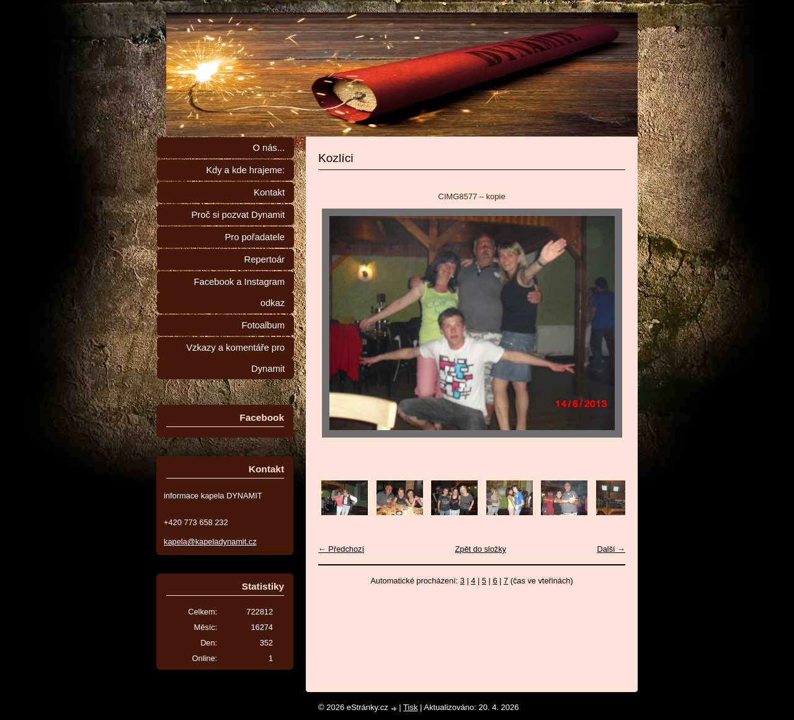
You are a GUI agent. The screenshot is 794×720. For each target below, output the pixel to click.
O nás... (268, 148)
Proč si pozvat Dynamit (238, 215)
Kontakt (269, 192)
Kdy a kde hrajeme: (245, 170)
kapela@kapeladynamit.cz (210, 541)
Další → (611, 549)
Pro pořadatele (255, 237)
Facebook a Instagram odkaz (239, 292)
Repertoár (264, 259)
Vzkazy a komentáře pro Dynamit (235, 358)
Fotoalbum (263, 325)
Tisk (410, 707)
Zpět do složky (480, 549)
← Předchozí (341, 549)
